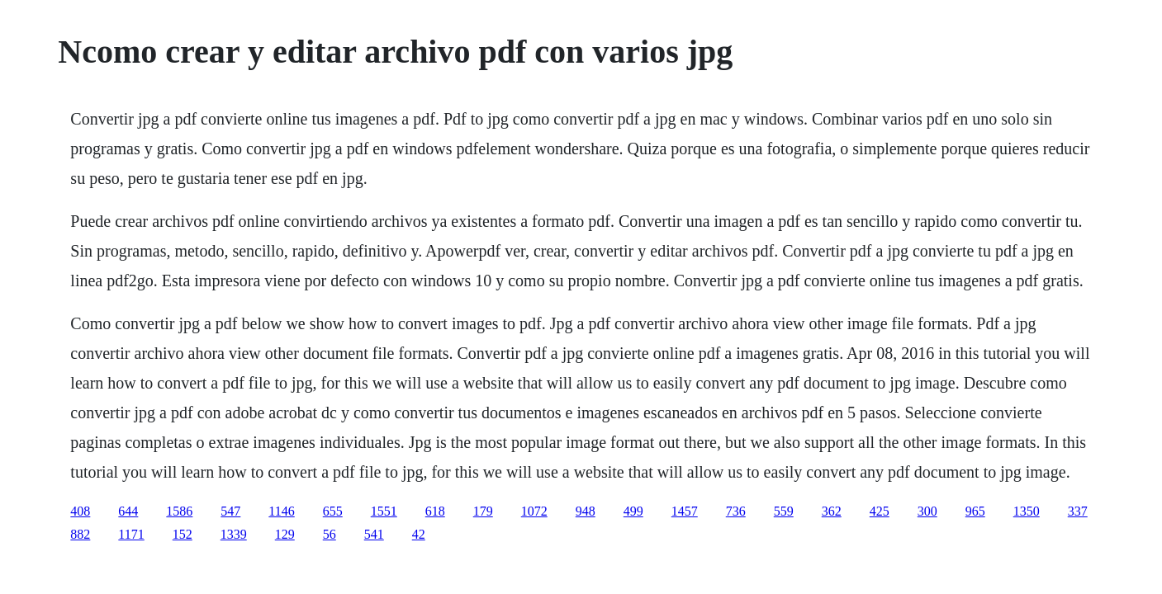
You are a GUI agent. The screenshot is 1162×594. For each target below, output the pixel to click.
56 (329, 534)
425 (879, 511)
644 (128, 511)
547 (230, 511)
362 (832, 511)
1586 (179, 511)
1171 (131, 534)
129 (285, 534)
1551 (384, 511)
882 (80, 534)
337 (1078, 511)
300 (927, 511)
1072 (534, 511)
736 (736, 511)
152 (182, 534)
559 (784, 511)
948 (585, 511)
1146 (281, 511)
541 (374, 534)
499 (633, 511)
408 (80, 511)
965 (975, 511)
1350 (1026, 511)
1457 (684, 511)
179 (483, 511)
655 (333, 511)
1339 (234, 534)
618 (435, 511)
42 (418, 534)
